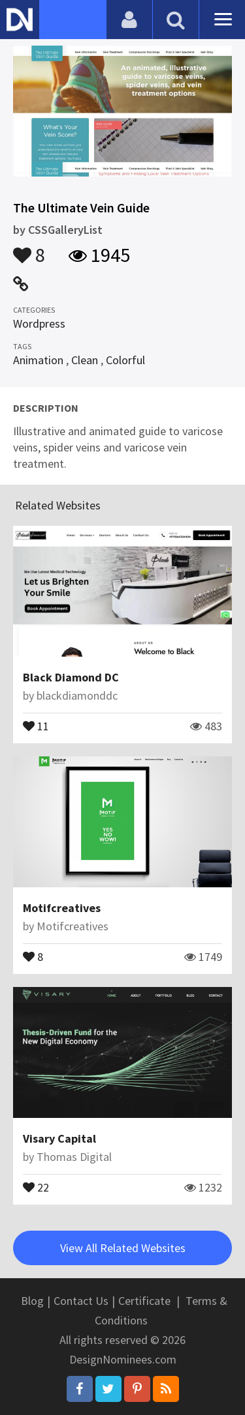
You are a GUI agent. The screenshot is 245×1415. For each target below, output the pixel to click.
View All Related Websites (123, 1247)
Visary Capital (59, 1138)
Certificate (144, 1300)
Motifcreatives (62, 907)
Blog (32, 1300)
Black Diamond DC (71, 677)
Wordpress (39, 323)
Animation (38, 359)
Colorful (125, 359)
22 (36, 1186)
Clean (84, 359)
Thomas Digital (74, 1156)
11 (36, 725)
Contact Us (81, 1300)
